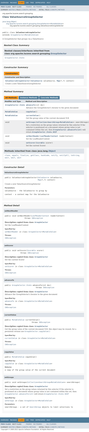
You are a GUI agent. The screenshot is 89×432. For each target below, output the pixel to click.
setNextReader (32, 136)
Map (58, 81)
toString (75, 155)
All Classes (51, 7)
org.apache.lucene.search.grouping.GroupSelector (27, 24)
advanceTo (30, 105)
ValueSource (36, 81)
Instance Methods (28, 98)
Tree (32, 3)
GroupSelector (17, 35)
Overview (5, 3)
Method (32, 10)
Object (52, 151)
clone (7, 155)
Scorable (40, 143)
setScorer (30, 143)
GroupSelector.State (14, 58)
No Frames (37, 7)
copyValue (30, 112)
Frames (29, 7)
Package (13, 3)
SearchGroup (53, 122)
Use (27, 3)
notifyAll (64, 155)
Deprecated (40, 3)
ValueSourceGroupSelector (17, 81)
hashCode (45, 155)
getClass (35, 155)
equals (15, 155)
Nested (12, 10)
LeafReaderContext (49, 136)
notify (54, 155)
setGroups (30, 122)
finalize (24, 155)
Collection (41, 122)
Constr (25, 10)
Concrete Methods (49, 98)
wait (7, 158)
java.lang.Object (9, 22)
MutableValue (56, 24)
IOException (37, 218)
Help (48, 3)
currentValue (32, 115)
